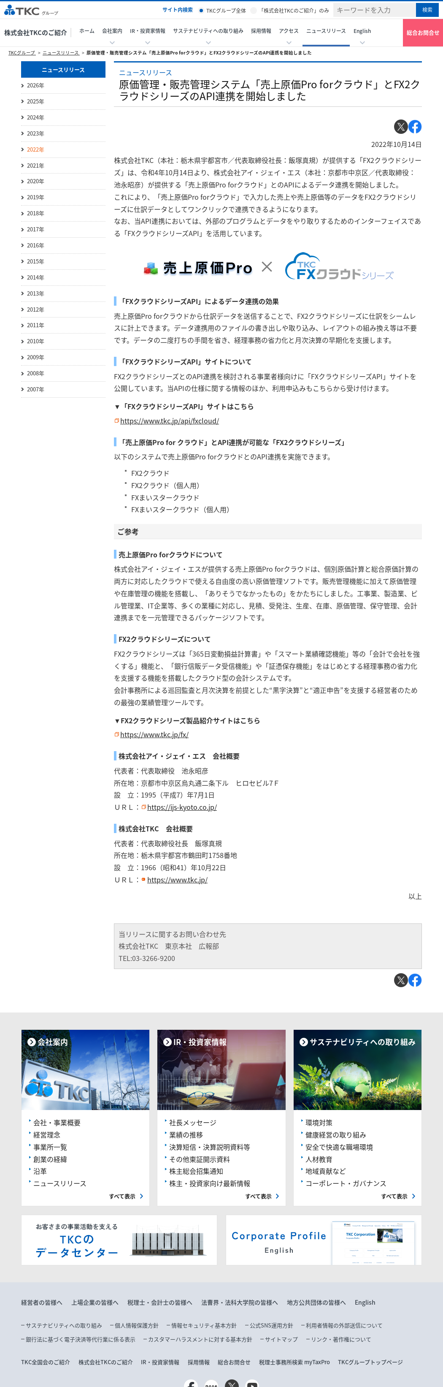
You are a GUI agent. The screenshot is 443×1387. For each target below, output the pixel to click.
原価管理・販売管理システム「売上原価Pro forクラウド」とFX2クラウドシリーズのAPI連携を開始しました (199, 52)
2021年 (35, 165)
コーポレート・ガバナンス (345, 1183)
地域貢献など (325, 1171)
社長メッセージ (192, 1122)
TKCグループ (22, 52)
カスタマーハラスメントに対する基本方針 (200, 1339)
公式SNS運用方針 (271, 1325)
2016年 (35, 245)
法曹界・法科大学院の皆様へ (239, 1302)
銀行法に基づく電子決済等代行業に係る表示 (80, 1339)
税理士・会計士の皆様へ (159, 1302)
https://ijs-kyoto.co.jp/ (182, 807)
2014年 (35, 277)
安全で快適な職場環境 (339, 1147)
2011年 (35, 325)
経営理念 (46, 1134)
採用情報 (261, 31)
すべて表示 (122, 1196)
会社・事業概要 (57, 1122)
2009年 (35, 357)
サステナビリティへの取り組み (64, 1325)
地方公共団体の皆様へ (316, 1302)
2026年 (35, 85)
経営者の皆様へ (41, 1302)
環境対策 (318, 1122)
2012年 (35, 309)
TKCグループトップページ (370, 1362)
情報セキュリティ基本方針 (204, 1325)
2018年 (35, 213)
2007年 (35, 389)
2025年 (35, 101)
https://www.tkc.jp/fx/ (154, 734)
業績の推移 (186, 1134)
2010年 (35, 341)
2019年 (35, 197)
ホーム (87, 31)
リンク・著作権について (341, 1339)
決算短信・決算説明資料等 (209, 1147)
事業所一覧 (50, 1147)
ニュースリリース (326, 31)
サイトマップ (281, 1339)
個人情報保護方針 (137, 1325)
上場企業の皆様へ (95, 1302)
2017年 (35, 229)
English (365, 1302)
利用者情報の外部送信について (344, 1325)
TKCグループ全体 (226, 10)
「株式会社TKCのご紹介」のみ (294, 10)
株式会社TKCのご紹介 (35, 32)
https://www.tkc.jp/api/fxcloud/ (169, 420)
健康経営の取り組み (335, 1134)
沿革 (40, 1171)
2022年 (35, 149)
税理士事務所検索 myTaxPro (294, 1362)
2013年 (35, 293)
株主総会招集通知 (196, 1171)
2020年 (35, 181)
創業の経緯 (50, 1159)
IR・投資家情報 (160, 1362)
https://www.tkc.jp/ (177, 879)
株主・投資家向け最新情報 (209, 1183)
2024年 (35, 117)
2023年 (35, 133)
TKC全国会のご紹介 (45, 1362)
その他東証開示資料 (199, 1159)
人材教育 (318, 1159)
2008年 (35, 373)
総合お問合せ (423, 32)
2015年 (35, 261)
